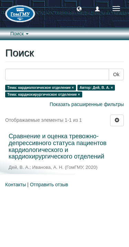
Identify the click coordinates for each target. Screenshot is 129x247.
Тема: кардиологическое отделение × (40, 87)
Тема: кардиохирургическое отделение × (43, 94)
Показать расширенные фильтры (87, 104)
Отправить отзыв (49, 184)
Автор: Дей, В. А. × (96, 87)
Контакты (15, 184)
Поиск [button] (19, 33)
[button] (79, 8)
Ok (116, 74)
